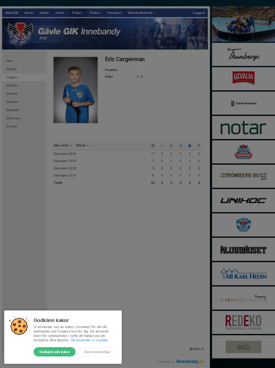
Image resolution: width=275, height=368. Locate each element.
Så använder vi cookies (89, 340)
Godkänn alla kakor (54, 352)
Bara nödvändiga (97, 352)
